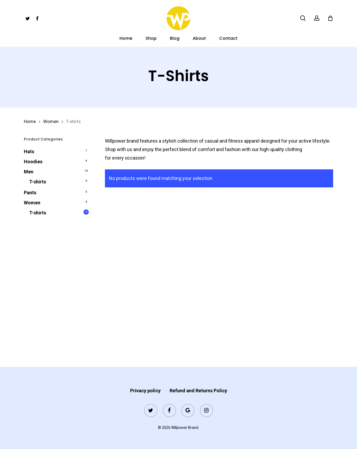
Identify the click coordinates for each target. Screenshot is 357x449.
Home (30, 121)
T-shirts (37, 181)
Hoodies (33, 161)
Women (51, 121)
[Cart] (330, 18)
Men (28, 171)
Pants (30, 192)
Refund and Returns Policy (198, 390)
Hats (29, 151)
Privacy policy (145, 390)
